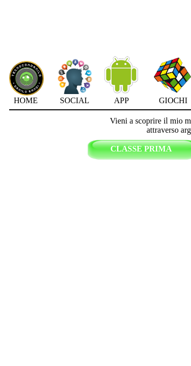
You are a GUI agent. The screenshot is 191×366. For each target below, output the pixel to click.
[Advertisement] (158, 36)
